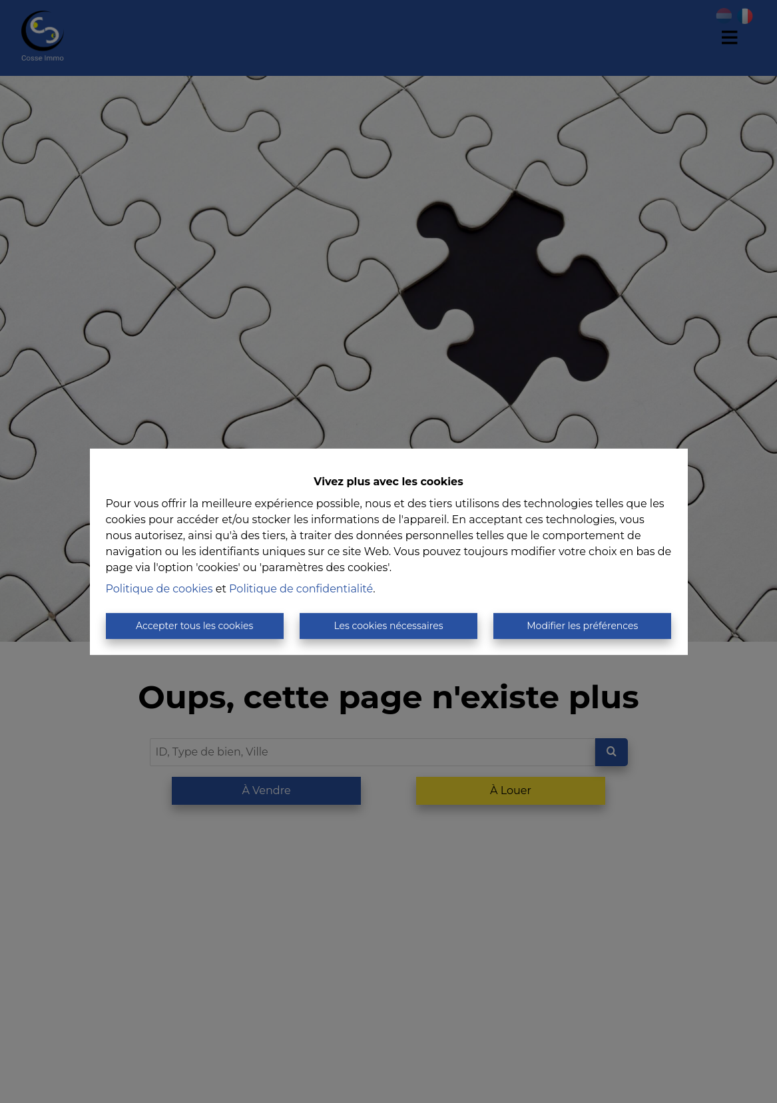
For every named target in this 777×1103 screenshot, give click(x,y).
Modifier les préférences (582, 626)
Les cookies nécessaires (388, 626)
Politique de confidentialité (301, 588)
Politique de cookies (159, 588)
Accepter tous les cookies (194, 626)
